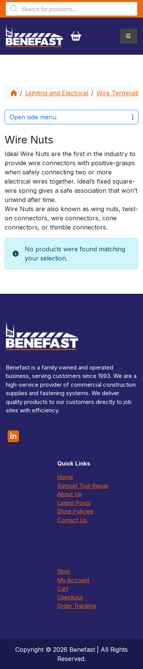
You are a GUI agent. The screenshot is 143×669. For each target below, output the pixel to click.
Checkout (70, 597)
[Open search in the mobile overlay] (71, 9)
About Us (69, 494)
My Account (73, 580)
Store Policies (75, 511)
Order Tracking (76, 605)
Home (65, 476)
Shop (64, 571)
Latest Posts (74, 502)
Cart (62, 588)
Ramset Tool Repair (83, 485)
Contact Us (72, 520)
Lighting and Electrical (56, 93)
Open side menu (71, 117)
